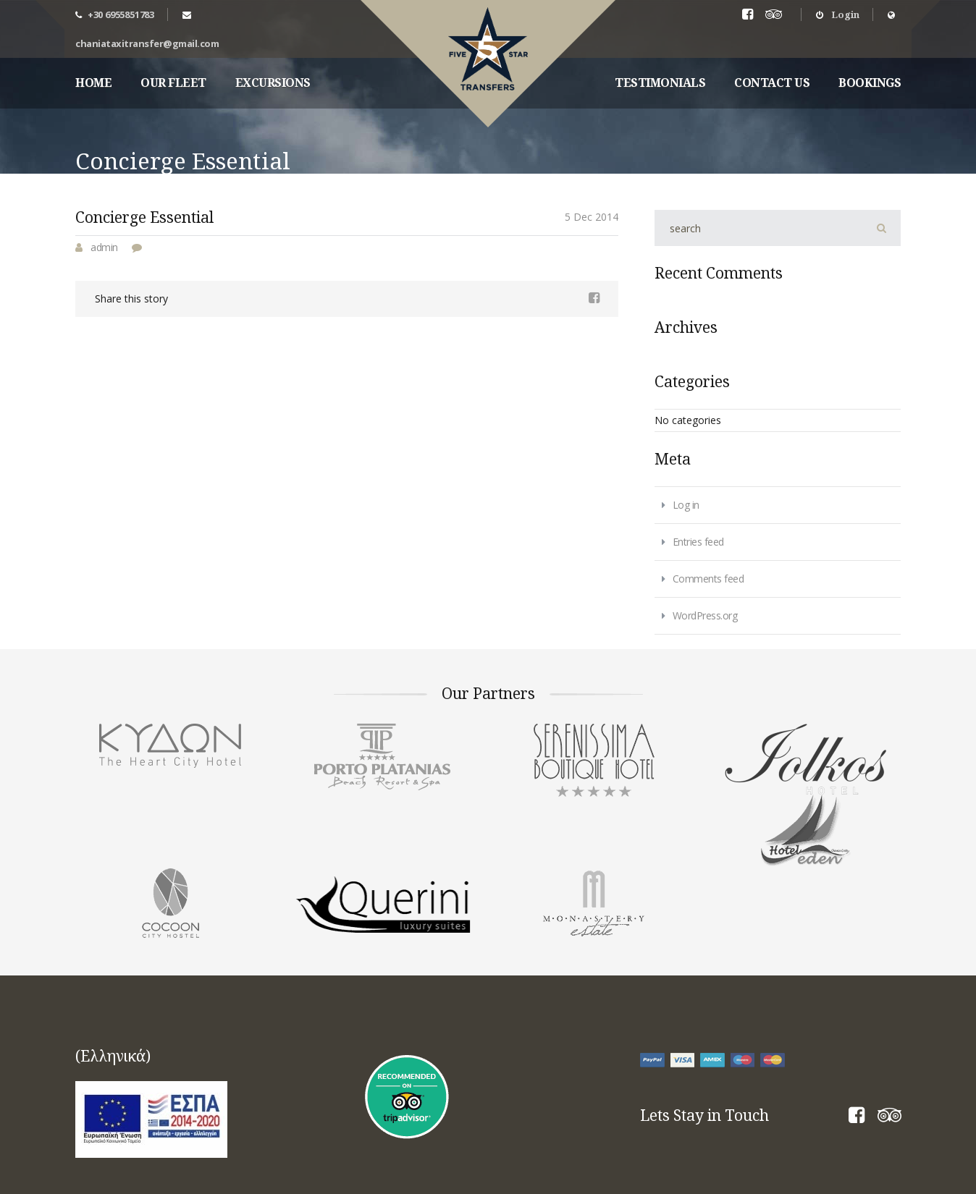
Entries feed (698, 542)
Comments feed (708, 578)
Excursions (273, 82)
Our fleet (173, 82)
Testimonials (660, 82)
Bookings (869, 82)
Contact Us (771, 82)
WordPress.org (705, 615)
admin (104, 247)
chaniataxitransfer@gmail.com (147, 43)
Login (837, 14)
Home (93, 82)
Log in (686, 505)
